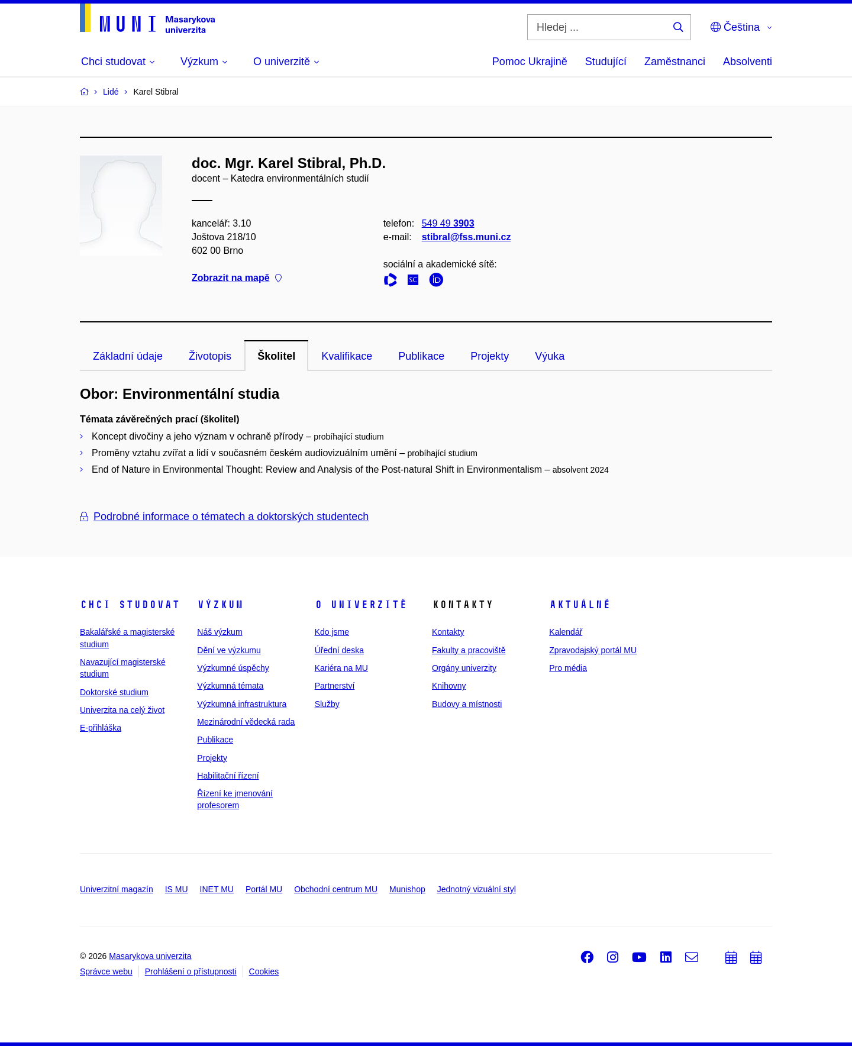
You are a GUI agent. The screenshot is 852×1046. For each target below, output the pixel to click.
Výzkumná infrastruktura (241, 704)
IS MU (176, 889)
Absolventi (747, 61)
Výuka (549, 356)
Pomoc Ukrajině (529, 61)
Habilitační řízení (228, 775)
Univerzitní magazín (116, 889)
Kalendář (565, 632)
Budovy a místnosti (467, 704)
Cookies (264, 971)
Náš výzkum (219, 632)
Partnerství (335, 685)
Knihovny (449, 685)
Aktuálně (580, 604)
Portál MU (264, 889)
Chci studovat (130, 604)
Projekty (489, 356)
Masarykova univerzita (150, 956)
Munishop (407, 889)
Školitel (276, 356)
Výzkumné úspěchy (233, 668)
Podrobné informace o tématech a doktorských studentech (224, 516)
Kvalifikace (346, 356)
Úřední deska (339, 650)
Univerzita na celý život (122, 710)
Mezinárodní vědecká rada (246, 722)
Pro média (568, 668)
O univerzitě (361, 604)
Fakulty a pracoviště (469, 650)
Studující (606, 61)
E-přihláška (100, 727)
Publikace (421, 356)
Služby (327, 704)
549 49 (448, 223)
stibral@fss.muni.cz (466, 237)
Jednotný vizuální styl (476, 889)
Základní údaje (128, 356)
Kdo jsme (332, 632)
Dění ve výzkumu (228, 650)
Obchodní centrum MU (335, 889)
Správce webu (106, 971)
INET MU (217, 889)
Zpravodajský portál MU (593, 650)
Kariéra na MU (341, 668)
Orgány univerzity (464, 668)
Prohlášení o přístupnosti (191, 971)
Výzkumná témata (230, 685)
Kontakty (448, 632)
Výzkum (220, 604)
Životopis (210, 356)
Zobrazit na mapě (237, 278)
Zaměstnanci (674, 61)
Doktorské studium (114, 692)
